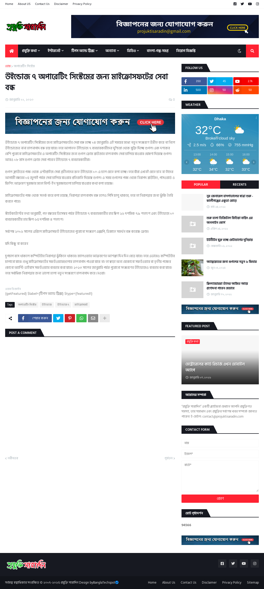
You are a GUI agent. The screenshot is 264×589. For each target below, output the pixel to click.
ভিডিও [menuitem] (131, 51)
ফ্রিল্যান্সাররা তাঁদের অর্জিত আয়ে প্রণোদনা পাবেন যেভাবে (227, 286)
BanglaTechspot (104, 582)
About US (24, 4)
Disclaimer (61, 4)
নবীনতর (13, 458)
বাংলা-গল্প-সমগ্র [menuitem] (157, 51)
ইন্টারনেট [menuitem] (54, 51)
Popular (201, 184)
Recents (239, 184)
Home (9, 4)
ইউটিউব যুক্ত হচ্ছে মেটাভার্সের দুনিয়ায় (230, 240)
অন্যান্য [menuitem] (110, 51)
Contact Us (42, 4)
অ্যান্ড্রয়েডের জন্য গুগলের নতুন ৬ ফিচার (232, 261)
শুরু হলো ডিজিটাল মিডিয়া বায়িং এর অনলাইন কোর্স (230, 220)
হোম (8, 66)
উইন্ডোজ (47, 304)
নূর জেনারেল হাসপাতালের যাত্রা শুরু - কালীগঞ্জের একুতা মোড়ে (230, 198)
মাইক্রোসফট (81, 304)
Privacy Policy (82, 4)
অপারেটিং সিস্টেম (24, 66)
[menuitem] (11, 51)
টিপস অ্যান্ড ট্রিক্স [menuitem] (82, 51)
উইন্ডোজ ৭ (63, 304)
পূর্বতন (168, 458)
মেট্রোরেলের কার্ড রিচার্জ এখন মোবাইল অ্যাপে (215, 367)
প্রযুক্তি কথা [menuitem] (29, 51)
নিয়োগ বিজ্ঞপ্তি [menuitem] (185, 51)
